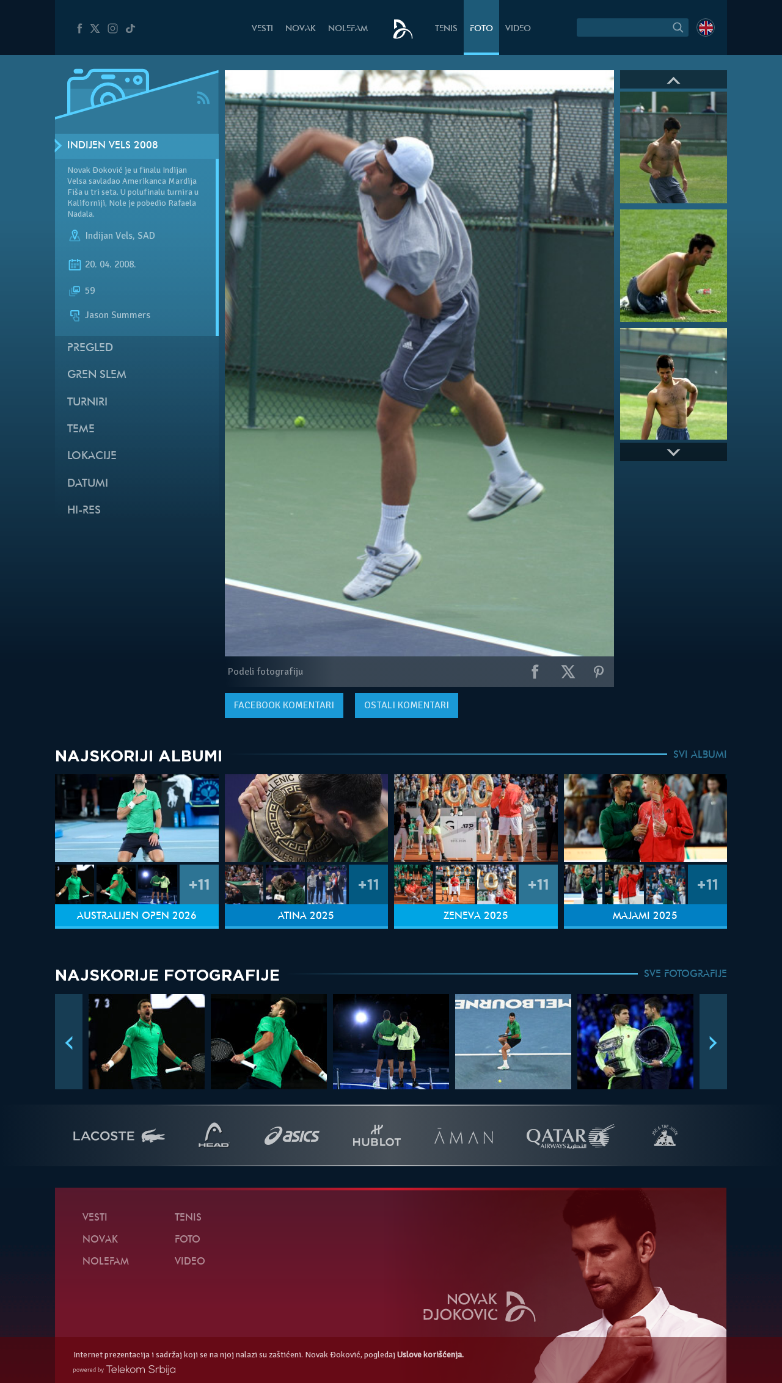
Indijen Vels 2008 (112, 146)
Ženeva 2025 (476, 916)
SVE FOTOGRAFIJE (685, 974)
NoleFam (348, 29)
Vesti (262, 29)
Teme (81, 429)
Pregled (90, 348)
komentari (284, 705)
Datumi (87, 484)
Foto (481, 29)
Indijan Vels (109, 236)
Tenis (446, 29)
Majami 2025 (645, 916)
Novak (300, 29)
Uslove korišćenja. (430, 1354)
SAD (146, 236)
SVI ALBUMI (700, 755)
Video (518, 29)
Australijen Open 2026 (137, 916)
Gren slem (96, 375)
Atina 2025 (306, 916)
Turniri (87, 402)
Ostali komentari (406, 705)
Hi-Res (84, 511)
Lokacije (92, 456)
